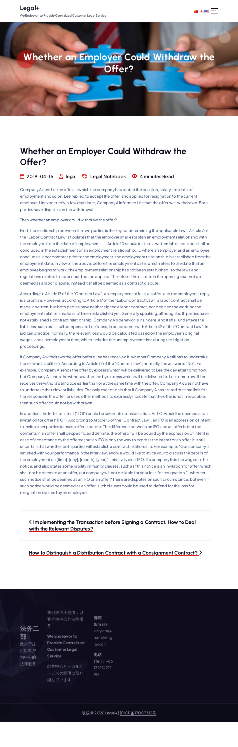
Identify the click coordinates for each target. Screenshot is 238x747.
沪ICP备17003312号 (138, 712)
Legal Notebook (108, 176)
